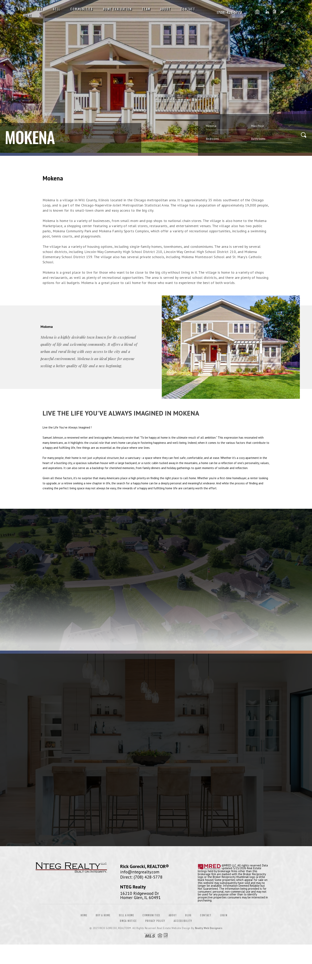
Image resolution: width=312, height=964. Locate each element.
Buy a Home (103, 915)
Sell (57, 9)
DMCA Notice (128, 920)
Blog (188, 915)
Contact (188, 9)
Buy (40, 9)
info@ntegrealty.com (139, 872)
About (165, 9)
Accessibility (183, 920)
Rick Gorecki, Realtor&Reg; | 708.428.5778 (228, 12)
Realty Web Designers (208, 928)
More (27, 15)
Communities (81, 9)
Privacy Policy (155, 920)
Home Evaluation (117, 9)
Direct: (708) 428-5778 (141, 877)
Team (146, 9)
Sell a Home (126, 915)
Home (22, 9)
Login (224, 915)
